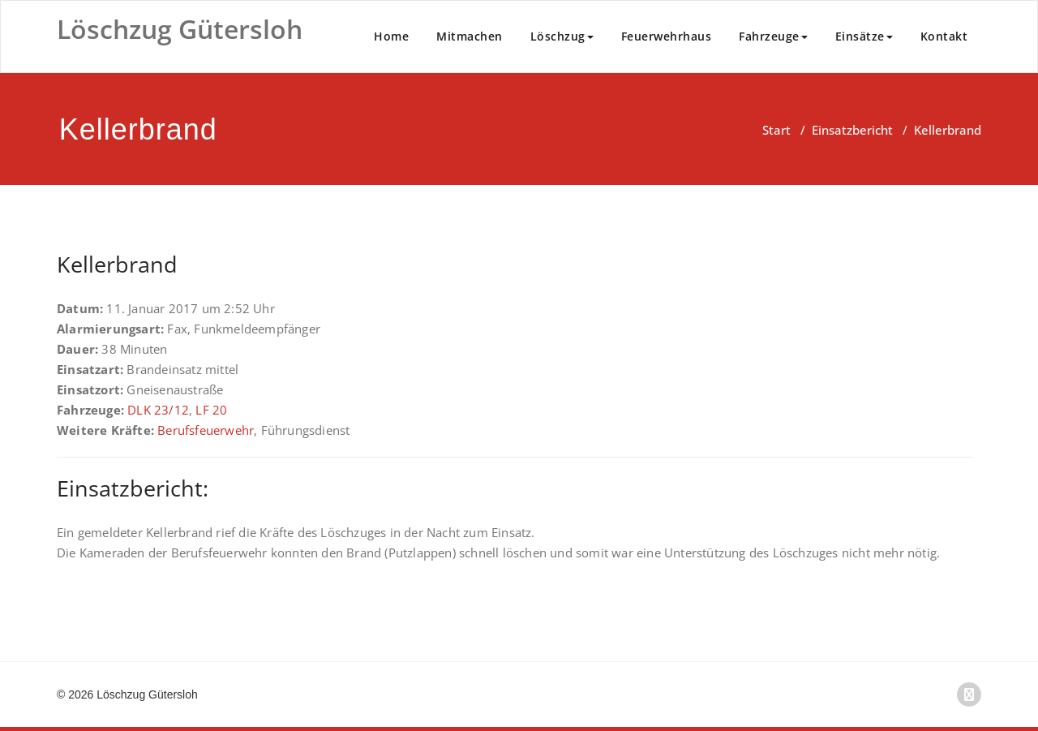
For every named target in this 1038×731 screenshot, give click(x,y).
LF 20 (211, 410)
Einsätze (864, 36)
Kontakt (944, 36)
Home (391, 36)
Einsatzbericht (852, 130)
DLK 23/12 (158, 410)
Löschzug (562, 36)
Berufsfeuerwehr (205, 430)
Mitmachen (469, 36)
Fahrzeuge (773, 36)
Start (776, 130)
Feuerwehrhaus (666, 36)
